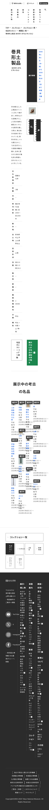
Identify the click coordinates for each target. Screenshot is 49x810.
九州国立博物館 (16, 779)
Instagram (11, 634)
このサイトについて (30, 789)
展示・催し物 (12, 14)
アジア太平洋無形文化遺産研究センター (24, 786)
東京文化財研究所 (16, 782)
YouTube (11, 614)
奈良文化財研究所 (32, 782)
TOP (7, 28)
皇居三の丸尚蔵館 (31, 779)
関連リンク (18, 792)
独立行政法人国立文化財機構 (24, 772)
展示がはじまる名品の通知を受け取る (30, 353)
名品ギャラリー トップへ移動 (18, 350)
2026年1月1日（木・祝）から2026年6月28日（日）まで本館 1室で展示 (41, 75)
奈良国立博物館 (31, 776)
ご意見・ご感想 (16, 789)
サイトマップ (30, 792)
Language (43, 3)
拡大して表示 (29, 127)
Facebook (11, 645)
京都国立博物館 (17, 776)
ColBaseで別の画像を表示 (38, 130)
